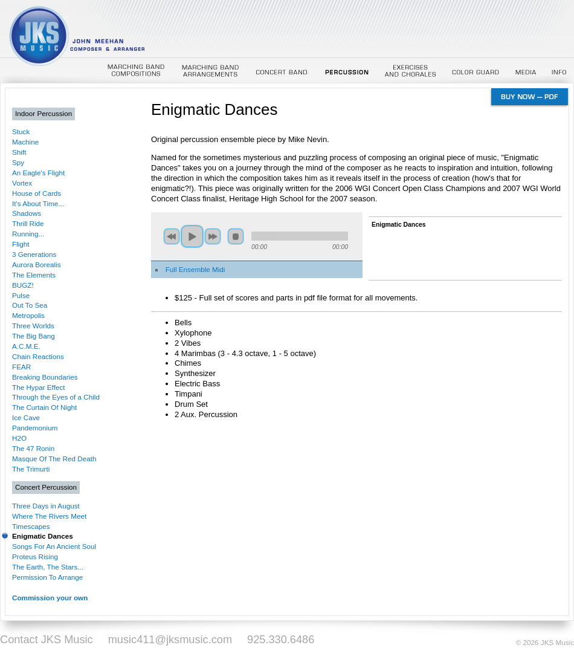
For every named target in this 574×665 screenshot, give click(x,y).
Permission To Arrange (47, 577)
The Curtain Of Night (44, 407)
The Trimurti (31, 469)
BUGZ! (23, 285)
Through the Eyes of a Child (56, 397)
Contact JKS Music (46, 640)
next (212, 236)
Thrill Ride (28, 223)
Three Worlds (33, 325)
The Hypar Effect (38, 387)
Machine (25, 142)
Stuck (21, 131)
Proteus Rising (35, 556)
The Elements (34, 275)
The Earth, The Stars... (47, 567)
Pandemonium (34, 428)
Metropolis (28, 315)
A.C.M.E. (26, 346)
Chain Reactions (38, 356)
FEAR (21, 367)
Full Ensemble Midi (195, 269)
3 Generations (34, 254)
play (192, 236)
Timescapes (31, 526)
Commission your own (50, 598)
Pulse (21, 295)
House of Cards (36, 193)
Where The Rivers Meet (49, 516)
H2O (19, 438)
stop (235, 236)
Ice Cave (26, 417)
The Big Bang (33, 336)
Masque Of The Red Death (54, 458)
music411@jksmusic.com (170, 640)
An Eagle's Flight (38, 173)
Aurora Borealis (36, 264)
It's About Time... (38, 203)
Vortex (22, 183)
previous (171, 236)
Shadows (26, 213)
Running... (28, 234)
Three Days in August (46, 506)
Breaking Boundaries (45, 377)
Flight (21, 244)
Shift (19, 152)
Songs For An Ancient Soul (54, 546)
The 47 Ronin (33, 448)
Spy (18, 162)
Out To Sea (29, 305)
